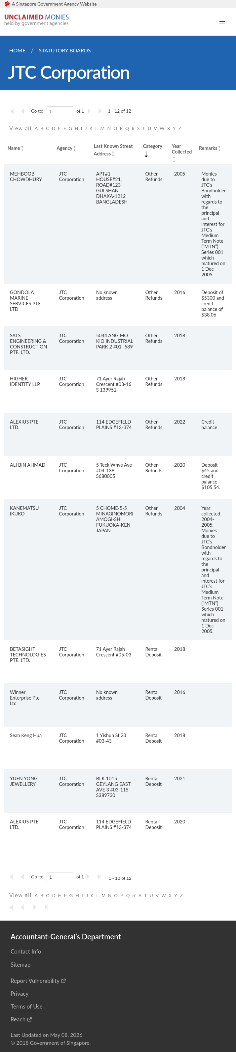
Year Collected (182, 148)
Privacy (19, 993)
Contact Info (26, 951)
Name (14, 148)
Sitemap (20, 964)
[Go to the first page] (14, 111)
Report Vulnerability (35, 980)
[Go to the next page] (90, 111)
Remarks (208, 148)
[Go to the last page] (101, 111)
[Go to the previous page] (25, 111)
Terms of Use (27, 1006)
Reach (18, 1019)
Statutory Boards (64, 50)
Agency (64, 148)
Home (17, 50)
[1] (60, 111)
